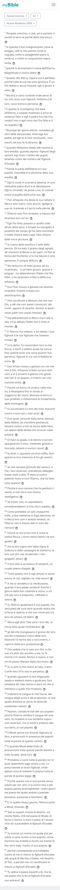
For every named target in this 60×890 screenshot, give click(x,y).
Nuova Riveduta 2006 (20, 23)
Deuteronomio (16, 16)
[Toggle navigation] (53, 4)
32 (34, 16)
